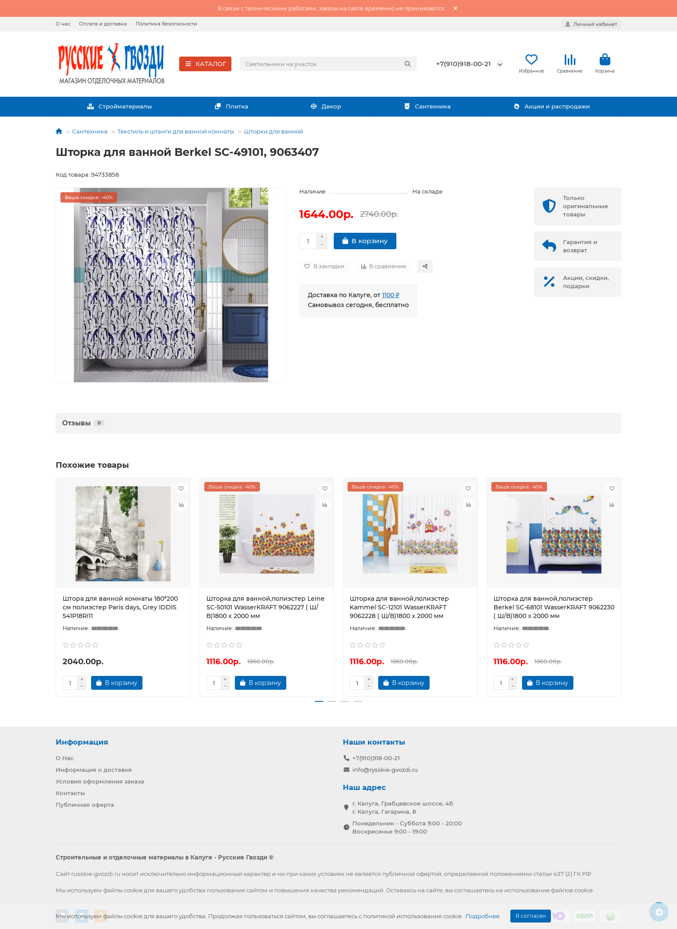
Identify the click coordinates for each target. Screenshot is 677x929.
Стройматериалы (119, 108)
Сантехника (427, 108)
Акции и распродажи (551, 108)
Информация (82, 742)
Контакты (70, 792)
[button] (319, 704)
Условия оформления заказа (100, 781)
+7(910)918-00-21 (463, 65)
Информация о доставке (94, 769)
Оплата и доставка (103, 24)
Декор (326, 108)
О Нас (65, 758)
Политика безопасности (166, 24)
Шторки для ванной (273, 133)
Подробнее (482, 916)
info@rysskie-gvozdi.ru (385, 769)
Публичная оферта (85, 804)
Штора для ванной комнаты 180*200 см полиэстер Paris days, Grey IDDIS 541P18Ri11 (120, 609)
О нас (63, 24)
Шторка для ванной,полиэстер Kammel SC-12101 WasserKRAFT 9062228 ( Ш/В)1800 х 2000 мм (399, 609)
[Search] (328, 65)
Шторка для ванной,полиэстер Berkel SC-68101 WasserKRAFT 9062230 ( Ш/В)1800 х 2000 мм (554, 609)
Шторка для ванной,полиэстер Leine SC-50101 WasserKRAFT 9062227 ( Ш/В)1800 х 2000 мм (265, 609)
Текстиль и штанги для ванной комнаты (175, 133)
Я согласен (531, 916)
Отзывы (83, 425)
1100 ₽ (390, 297)
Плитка (231, 108)
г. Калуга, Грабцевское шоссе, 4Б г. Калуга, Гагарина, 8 (402, 807)
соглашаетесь (474, 890)
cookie (133, 890)
